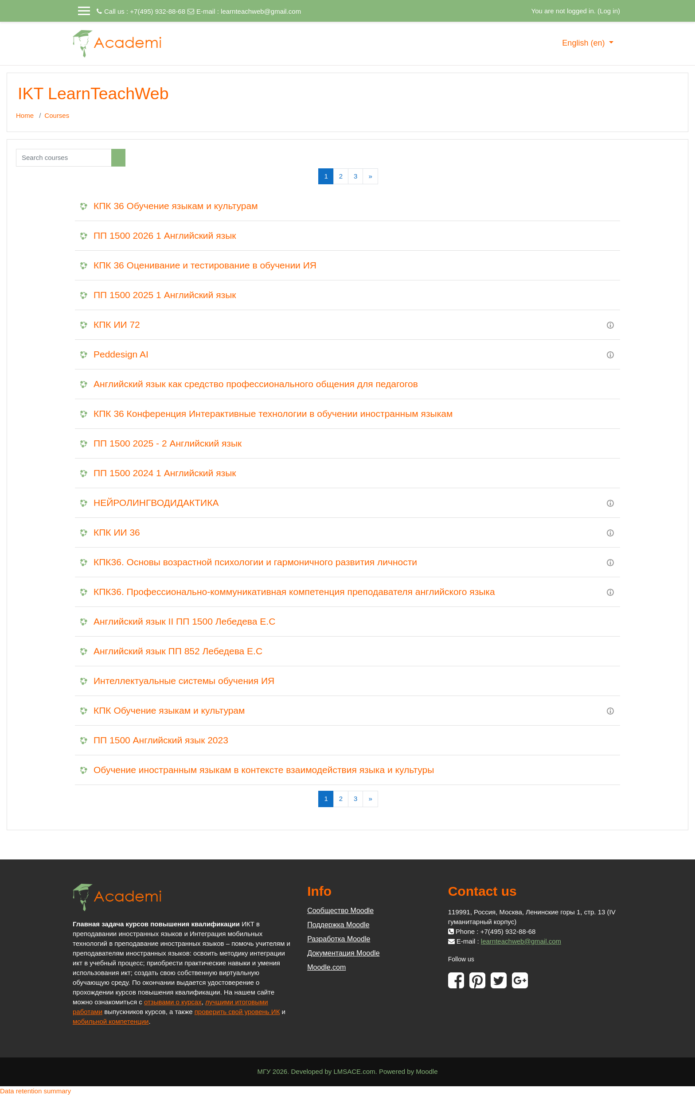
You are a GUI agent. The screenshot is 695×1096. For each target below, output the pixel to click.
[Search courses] (64, 158)
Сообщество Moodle (340, 910)
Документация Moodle (343, 953)
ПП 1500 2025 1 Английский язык (165, 295)
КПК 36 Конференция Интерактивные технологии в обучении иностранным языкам (273, 413)
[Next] (370, 176)
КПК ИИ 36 (117, 532)
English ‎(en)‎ (584, 43)
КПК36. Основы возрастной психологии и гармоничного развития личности (255, 562)
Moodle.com (326, 967)
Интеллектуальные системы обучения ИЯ (184, 681)
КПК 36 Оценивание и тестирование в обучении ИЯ (205, 265)
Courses (56, 115)
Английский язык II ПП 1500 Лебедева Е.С (184, 621)
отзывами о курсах (173, 1002)
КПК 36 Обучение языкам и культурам (176, 206)
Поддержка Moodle (338, 925)
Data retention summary (35, 1091)
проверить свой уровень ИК (237, 1011)
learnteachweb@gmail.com (261, 11)
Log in (609, 11)
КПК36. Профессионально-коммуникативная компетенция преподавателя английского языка (294, 592)
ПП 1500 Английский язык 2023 (161, 740)
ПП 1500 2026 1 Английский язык (165, 235)
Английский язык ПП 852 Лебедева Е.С (178, 651)
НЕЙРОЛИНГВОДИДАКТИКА (156, 502)
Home (25, 115)
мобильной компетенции (110, 1021)
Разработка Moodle (338, 939)
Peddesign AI (121, 354)
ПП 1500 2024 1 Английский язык (165, 473)
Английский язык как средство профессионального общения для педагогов (256, 384)
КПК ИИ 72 (117, 324)
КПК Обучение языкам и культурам (169, 710)
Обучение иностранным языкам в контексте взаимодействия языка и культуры (264, 770)
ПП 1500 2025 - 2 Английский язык (168, 443)
